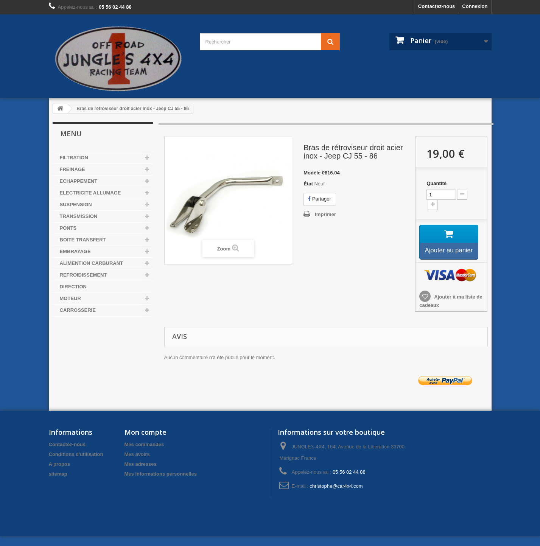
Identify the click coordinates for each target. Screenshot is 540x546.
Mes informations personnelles (160, 484)
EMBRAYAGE (75, 251)
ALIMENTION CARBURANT (91, 263)
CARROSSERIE (78, 310)
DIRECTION (73, 286)
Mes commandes (144, 454)
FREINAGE (72, 169)
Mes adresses (140, 474)
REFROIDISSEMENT (83, 275)
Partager (319, 199)
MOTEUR (70, 298)
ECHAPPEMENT (79, 181)
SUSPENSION (76, 204)
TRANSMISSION (79, 216)
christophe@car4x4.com (336, 496)
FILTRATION (74, 157)
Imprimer (325, 214)
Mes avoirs (137, 464)
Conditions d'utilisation (76, 464)
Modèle (312, 173)
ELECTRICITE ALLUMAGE (90, 193)
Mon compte (145, 442)
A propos (59, 474)
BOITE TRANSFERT (83, 240)
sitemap (58, 484)
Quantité (436, 183)
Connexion (474, 6)
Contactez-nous (436, 6)
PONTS (68, 228)
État (308, 184)
